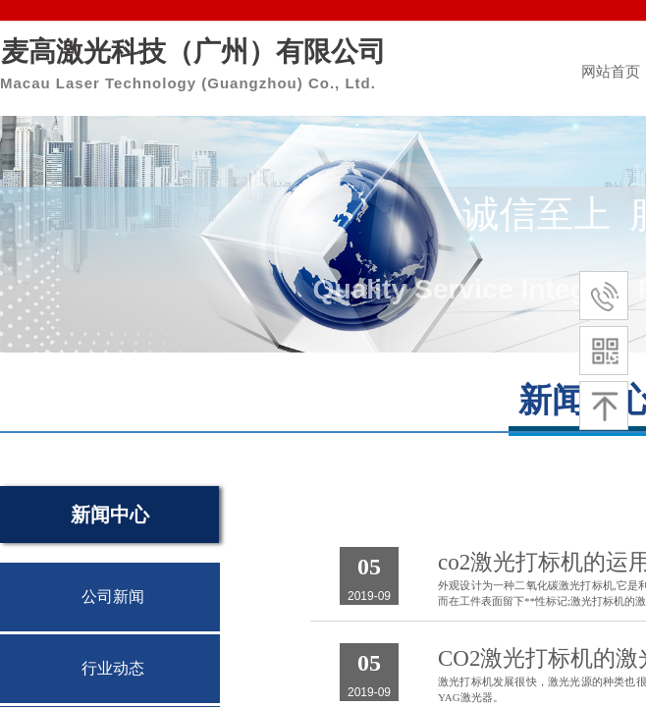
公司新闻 (112, 596)
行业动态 (112, 668)
